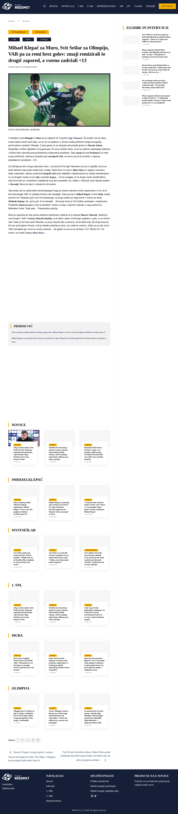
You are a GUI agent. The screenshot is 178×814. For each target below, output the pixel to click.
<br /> (59, 378)
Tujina (138, 6)
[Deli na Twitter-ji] (23, 740)
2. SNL (90, 6)
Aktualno (167, 6)
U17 (129, 6)
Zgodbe (150, 6)
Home (11, 21)
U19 (121, 6)
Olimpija (44, 39)
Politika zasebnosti (99, 781)
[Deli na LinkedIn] (38, 740)
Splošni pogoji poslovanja (103, 786)
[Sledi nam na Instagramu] (92, 796)
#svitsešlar (40, 32)
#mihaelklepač (19, 32)
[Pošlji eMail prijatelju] (28, 740)
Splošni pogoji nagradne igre (104, 791)
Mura (28, 39)
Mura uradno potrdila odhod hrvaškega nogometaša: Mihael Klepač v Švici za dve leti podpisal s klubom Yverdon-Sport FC (59, 332)
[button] (44, 6)
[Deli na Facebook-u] (18, 740)
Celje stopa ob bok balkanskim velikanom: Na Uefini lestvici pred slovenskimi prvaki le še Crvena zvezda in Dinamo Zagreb (94, 614)
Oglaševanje (8, 788)
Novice (53, 6)
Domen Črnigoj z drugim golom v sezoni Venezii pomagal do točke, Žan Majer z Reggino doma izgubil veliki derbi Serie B (32, 756)
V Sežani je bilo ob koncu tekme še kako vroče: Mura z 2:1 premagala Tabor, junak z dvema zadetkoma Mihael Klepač (94, 507)
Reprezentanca (106, 6)
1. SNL (81, 6)
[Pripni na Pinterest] (33, 740)
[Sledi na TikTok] (95, 796)
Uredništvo (7, 784)
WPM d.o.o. (77, 810)
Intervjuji (67, 6)
